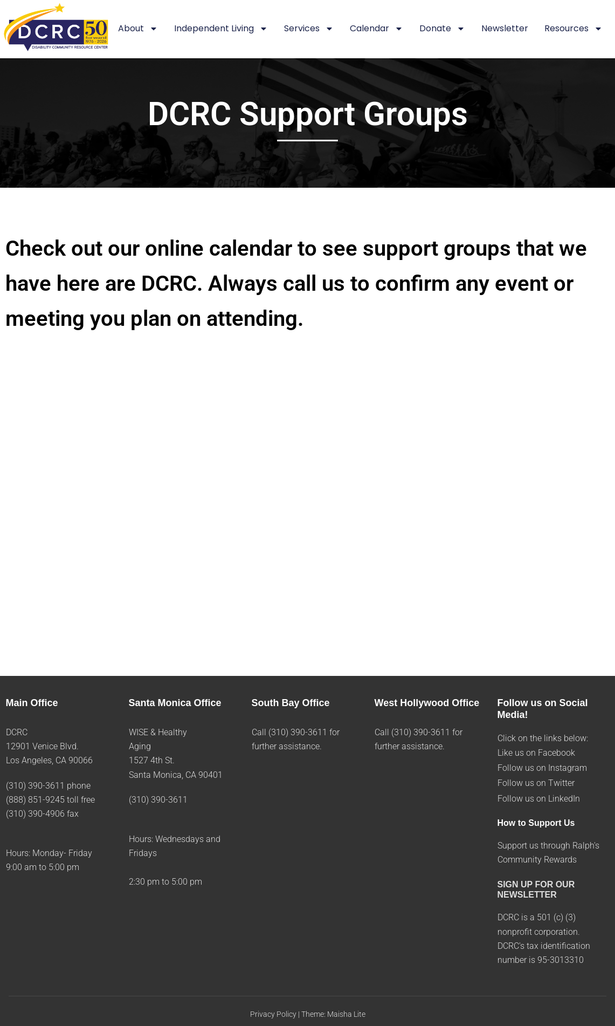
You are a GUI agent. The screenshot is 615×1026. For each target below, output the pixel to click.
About (138, 29)
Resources (573, 29)
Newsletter (504, 28)
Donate (442, 29)
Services (309, 29)
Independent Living (221, 29)
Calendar (376, 29)
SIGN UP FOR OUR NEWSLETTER (536, 889)
